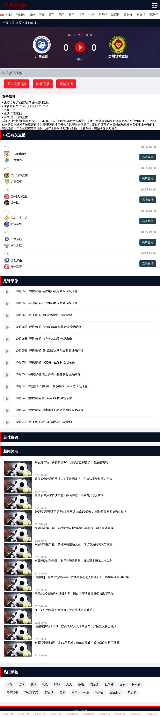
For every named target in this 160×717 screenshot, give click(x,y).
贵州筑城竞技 (40, 102)
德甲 (62, 14)
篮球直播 (24, 714)
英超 (42, 14)
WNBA (20, 14)
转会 (45, 684)
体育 (9, 684)
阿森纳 (49, 692)
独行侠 (99, 692)
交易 (122, 684)
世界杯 (102, 14)
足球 (21, 684)
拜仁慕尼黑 (31, 692)
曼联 (81, 684)
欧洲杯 (141, 14)
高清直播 (66, 84)
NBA (9, 14)
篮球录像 (56, 714)
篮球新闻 (120, 714)
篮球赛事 (152, 714)
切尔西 (94, 684)
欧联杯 (128, 14)
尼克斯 (132, 692)
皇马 (74, 692)
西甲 (52, 14)
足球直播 (31, 22)
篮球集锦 (88, 714)
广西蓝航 (22, 102)
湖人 (69, 684)
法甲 (81, 14)
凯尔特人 (116, 692)
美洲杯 (153, 14)
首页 (19, 22)
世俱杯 (109, 684)
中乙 (13, 109)
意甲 (71, 14)
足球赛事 (136, 714)
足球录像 (40, 714)
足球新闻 (104, 714)
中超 (91, 14)
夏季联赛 (12, 692)
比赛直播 (43, 84)
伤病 (86, 692)
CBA (32, 14)
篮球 (33, 684)
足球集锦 (72, 714)
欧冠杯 (115, 14)
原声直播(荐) (16, 84)
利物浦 (136, 684)
